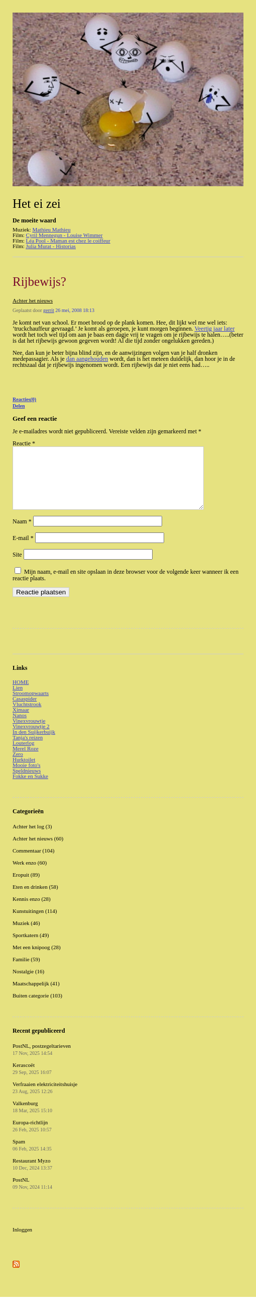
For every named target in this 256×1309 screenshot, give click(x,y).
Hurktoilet (24, 771)
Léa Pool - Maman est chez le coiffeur (68, 241)
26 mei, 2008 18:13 (74, 310)
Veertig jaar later (214, 328)
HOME (21, 694)
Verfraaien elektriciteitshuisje (45, 1099)
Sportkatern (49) (31, 947)
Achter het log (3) (32, 838)
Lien (18, 700)
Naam (22, 533)
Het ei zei (37, 203)
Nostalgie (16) (28, 983)
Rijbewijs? (39, 281)
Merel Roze (26, 760)
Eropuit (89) (26, 887)
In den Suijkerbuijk (34, 744)
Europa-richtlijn (32, 1137)
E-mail (23, 550)
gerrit (48, 310)
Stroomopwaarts (31, 705)
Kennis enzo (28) (32, 911)
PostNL (32, 1195)
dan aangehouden (87, 358)
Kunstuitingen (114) (35, 923)
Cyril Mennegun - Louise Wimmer (64, 235)
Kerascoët (32, 1080)
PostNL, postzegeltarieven (42, 1061)
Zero (18, 766)
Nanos (20, 727)
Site (17, 566)
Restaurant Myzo (32, 1176)
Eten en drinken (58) (35, 899)
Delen (19, 406)
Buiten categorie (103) (37, 1008)
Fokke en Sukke (30, 788)
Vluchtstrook (27, 716)
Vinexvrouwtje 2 (31, 738)
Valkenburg (32, 1118)
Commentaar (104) (33, 863)
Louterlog (23, 755)
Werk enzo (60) (30, 875)
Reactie (24, 443)
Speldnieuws (27, 783)
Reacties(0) (24, 399)
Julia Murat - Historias (51, 246)
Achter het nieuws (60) (38, 851)
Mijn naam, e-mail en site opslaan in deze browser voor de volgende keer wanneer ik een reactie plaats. (125, 587)
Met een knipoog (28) (37, 959)
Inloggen (22, 1242)
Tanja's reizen (28, 749)
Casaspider (25, 711)
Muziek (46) (26, 935)
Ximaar (21, 722)
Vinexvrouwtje (29, 733)
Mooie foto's (26, 777)
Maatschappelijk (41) (36, 995)
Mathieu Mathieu (51, 229)
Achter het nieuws (33, 300)
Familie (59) (26, 971)
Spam (32, 1157)
